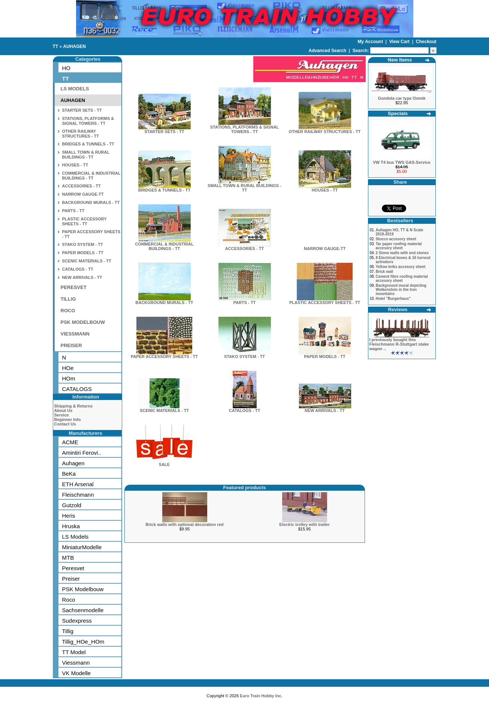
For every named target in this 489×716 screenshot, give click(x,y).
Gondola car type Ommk (401, 98)
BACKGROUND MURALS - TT (91, 202)
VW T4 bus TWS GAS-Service (401, 162)
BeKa (69, 473)
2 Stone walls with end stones (402, 253)
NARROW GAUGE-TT (83, 194)
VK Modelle (76, 673)
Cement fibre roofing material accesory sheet (401, 278)
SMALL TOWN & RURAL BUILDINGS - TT (86, 154)
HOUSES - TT (75, 165)
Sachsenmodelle (83, 610)
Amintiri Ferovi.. (81, 452)
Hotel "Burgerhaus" (392, 299)
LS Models (75, 536)
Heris (68, 515)
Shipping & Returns (73, 406)
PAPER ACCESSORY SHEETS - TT (164, 355)
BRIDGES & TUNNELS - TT (88, 144)
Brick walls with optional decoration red (185, 524)
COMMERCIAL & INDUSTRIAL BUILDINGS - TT (91, 175)
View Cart (400, 41)
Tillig (67, 631)
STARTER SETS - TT (82, 110)
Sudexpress (77, 620)
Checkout (426, 41)
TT (55, 46)
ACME (70, 442)
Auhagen (73, 463)
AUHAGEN (74, 46)
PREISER (71, 345)
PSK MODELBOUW (83, 322)
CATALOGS (77, 389)
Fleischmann (78, 494)
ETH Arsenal (78, 484)
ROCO (68, 310)
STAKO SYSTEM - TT (82, 244)
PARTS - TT (73, 210)
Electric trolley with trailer (304, 524)
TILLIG (68, 299)
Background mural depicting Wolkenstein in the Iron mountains (400, 289)
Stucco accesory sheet (395, 239)
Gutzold (72, 505)
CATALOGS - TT (77, 269)
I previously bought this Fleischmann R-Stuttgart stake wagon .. (399, 344)
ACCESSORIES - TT (81, 186)
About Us (63, 410)
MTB (68, 557)
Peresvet (73, 568)
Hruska (71, 526)
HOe (68, 368)
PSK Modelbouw (83, 589)
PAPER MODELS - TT (82, 252)
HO (66, 68)
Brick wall (384, 272)
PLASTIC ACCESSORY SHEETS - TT (84, 221)
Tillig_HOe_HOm (83, 641)
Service (61, 415)
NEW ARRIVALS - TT (82, 277)
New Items (400, 60)
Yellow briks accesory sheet (400, 267)
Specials (398, 113)
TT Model (74, 652)
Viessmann (76, 662)
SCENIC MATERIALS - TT (86, 261)
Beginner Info (67, 419)
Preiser (71, 578)
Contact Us (65, 424)
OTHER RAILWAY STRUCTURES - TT (80, 133)
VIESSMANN (75, 334)
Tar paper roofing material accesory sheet (398, 246)
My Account (370, 41)
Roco (68, 599)
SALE (164, 462)
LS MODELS (75, 88)
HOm (68, 378)
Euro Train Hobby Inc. (261, 696)
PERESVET (74, 287)
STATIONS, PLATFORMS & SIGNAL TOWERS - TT (88, 121)
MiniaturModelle (82, 547)
